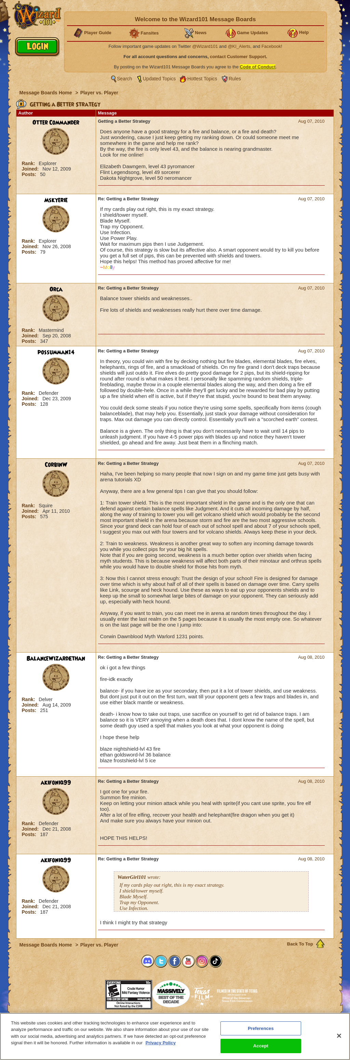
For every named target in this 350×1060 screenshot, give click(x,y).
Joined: (31, 169)
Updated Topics (159, 78)
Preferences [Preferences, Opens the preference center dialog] (261, 1028)
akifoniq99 (56, 783)
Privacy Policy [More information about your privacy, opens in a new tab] (161, 1042)
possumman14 (56, 352)
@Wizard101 (205, 46)
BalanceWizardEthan (56, 659)
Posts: (30, 174)
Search (124, 78)
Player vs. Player (99, 92)
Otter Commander (55, 123)
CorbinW (56, 465)
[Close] (339, 1035)
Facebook (271, 46)
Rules (235, 78)
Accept (260, 1045)
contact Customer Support (238, 56)
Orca (56, 289)
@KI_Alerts (239, 46)
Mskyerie (56, 200)
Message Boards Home (46, 92)
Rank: (29, 163)
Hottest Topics (202, 78)
